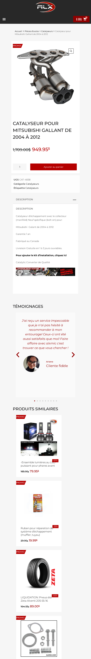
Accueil (18, 31)
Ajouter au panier (53, 166)
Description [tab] (24, 199)
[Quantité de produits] (19, 167)
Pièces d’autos (32, 31)
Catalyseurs (47, 31)
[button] (4, 19)
